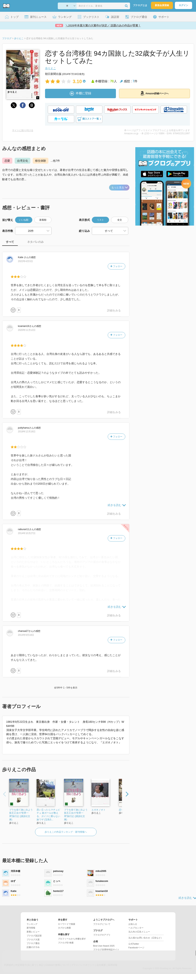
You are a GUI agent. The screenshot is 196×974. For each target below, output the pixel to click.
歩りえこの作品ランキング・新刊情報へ (66, 832)
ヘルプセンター (136, 928)
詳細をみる (114, 310)
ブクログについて (101, 924)
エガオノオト (98, 809)
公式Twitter (133, 944)
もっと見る (119, 187)
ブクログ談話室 (34, 935)
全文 (119, 220)
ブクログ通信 (33, 943)
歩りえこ (50, 68)
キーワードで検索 (66, 924)
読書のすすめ (33, 947)
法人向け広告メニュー (139, 931)
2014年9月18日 (26, 635)
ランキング (32, 924)
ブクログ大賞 (33, 939)
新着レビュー (33, 931)
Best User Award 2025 (104, 946)
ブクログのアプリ (101, 935)
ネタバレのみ (35, 241)
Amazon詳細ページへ (154, 93)
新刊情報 (31, 928)
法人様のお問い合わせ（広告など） (145, 938)
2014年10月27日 (26, 533)
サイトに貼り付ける (22, 130)
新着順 (42, 220)
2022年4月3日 (25, 261)
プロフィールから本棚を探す (72, 939)
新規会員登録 (162, 5)
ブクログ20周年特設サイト (106, 949)
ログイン (183, 5)
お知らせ (132, 924)
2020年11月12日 (26, 330)
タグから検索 (64, 928)
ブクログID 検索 (66, 942)
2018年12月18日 (26, 431)
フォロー (116, 266)
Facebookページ (136, 947)
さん (23, 257)
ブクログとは (140, 5)
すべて (10, 241)
